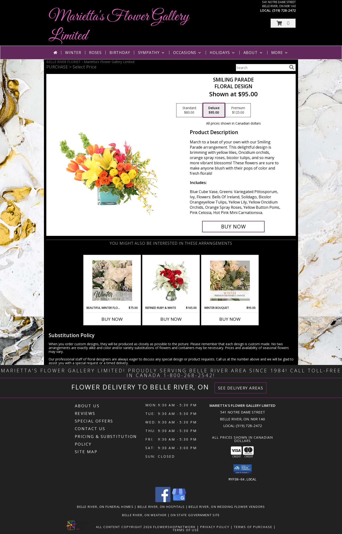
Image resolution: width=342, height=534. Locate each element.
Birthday (119, 52)
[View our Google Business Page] (179, 501)
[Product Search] (261, 67)
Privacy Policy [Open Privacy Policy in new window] (214, 527)
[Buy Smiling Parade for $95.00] (233, 226)
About (253, 52)
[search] (291, 67)
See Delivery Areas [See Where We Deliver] (240, 388)
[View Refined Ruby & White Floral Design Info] (171, 281)
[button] (283, 23)
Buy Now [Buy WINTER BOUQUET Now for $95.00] (230, 319)
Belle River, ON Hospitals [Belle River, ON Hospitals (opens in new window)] (161, 507)
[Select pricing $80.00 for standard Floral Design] (189, 110)
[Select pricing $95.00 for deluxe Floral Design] (213, 110)
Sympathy (151, 52)
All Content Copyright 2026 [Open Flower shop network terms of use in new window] (124, 527)
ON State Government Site (195, 515)
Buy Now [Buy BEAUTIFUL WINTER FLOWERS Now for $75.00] (112, 319)
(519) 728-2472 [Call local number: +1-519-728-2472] (284, 10)
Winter (73, 52)
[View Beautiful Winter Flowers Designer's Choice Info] (112, 280)
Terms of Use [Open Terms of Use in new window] (186, 530)
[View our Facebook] (163, 501)
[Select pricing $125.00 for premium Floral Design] (238, 110)
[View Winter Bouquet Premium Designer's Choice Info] (230, 281)
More (280, 52)
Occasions (187, 52)
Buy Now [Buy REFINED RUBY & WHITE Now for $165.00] (171, 319)
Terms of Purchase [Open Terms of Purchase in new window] (253, 527)
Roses (95, 52)
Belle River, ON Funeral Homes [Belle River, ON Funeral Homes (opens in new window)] (105, 507)
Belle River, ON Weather (144, 515)
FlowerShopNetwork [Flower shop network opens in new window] (174, 527)
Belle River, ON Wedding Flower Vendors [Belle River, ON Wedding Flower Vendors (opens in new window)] (227, 507)
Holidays (222, 52)
